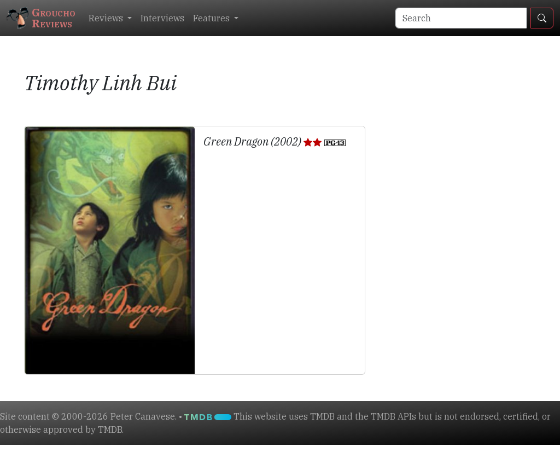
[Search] (461, 18)
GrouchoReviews (41, 18)
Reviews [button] (107, 18)
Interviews (162, 18)
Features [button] (212, 18)
